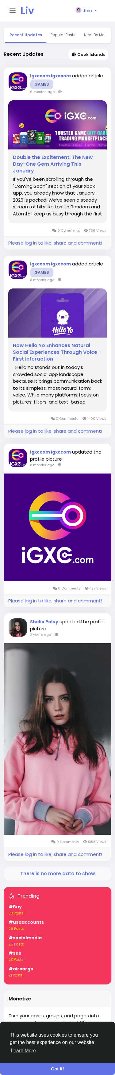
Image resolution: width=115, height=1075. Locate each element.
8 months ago (42, 279)
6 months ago (42, 91)
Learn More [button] (23, 1050)
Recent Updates (26, 34)
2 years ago (40, 634)
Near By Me (94, 34)
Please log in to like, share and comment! (55, 243)
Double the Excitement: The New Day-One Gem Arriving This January (53, 164)
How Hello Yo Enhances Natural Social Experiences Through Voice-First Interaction (56, 352)
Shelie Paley (44, 622)
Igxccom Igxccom (50, 76)
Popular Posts (63, 34)
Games (41, 84)
